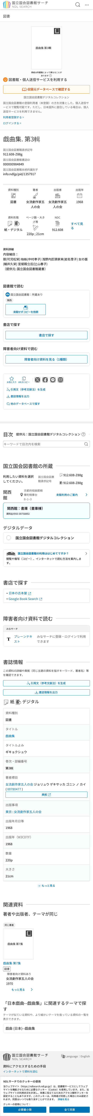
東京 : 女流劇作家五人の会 (24, 811)
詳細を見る (63, 1099)
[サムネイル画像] (19, 944)
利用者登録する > (13, 117)
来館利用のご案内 (72, 494)
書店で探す (46, 335)
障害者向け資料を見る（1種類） (46, 359)
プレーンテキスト (23, 639)
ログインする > (12, 123)
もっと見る (22, 989)
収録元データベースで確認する (46, 89)
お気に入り (11, 379)
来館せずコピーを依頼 (25, 309)
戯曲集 (10, 736)
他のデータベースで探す (23, 404)
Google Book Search (26, 598)
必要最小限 (25, 1109)
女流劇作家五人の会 (19, 784)
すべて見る (77, 225)
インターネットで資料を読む (20, 1071)
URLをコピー (24, 379)
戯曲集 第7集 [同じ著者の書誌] (12, 963)
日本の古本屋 (20, 593)
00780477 (14, 789)
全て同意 (69, 1109)
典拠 (46, 795)
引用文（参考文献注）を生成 (25, 389)
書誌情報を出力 (17, 396)
